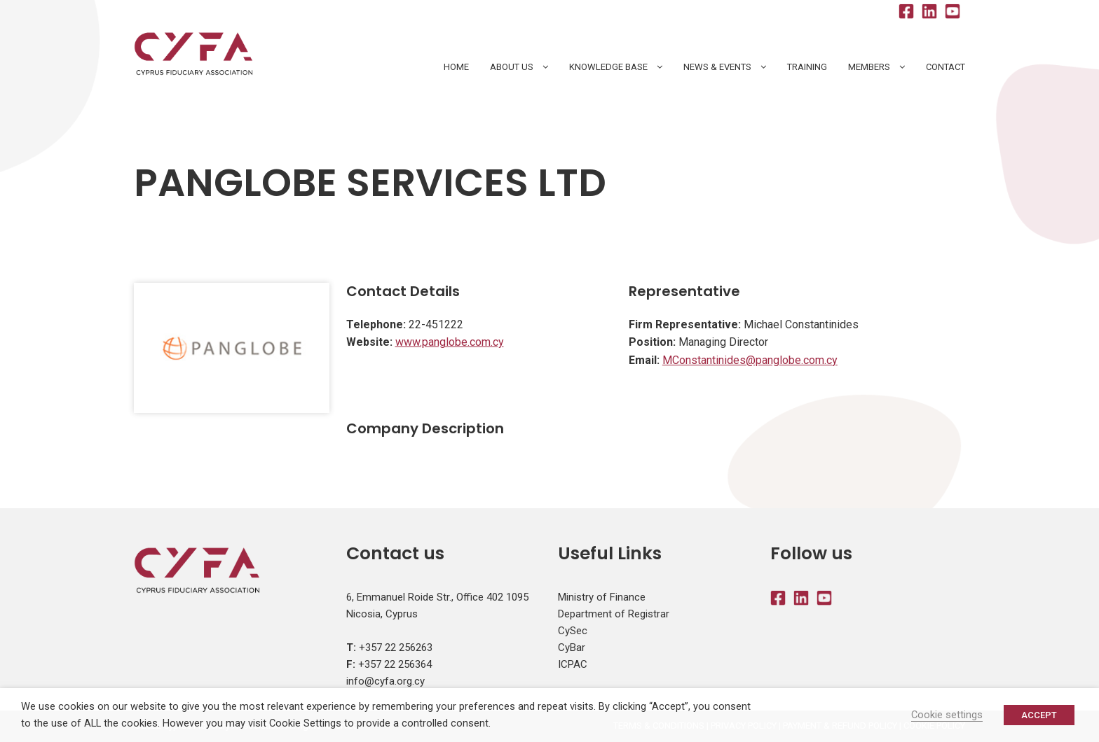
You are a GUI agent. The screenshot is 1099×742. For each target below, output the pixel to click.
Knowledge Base (608, 67)
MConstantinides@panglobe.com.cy (750, 360)
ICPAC (572, 664)
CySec (572, 630)
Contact (945, 67)
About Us (511, 67)
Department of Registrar (613, 614)
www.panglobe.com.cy (449, 342)
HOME (456, 67)
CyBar (571, 647)
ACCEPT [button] (1039, 715)
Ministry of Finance (602, 597)
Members (869, 67)
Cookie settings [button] (947, 714)
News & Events (717, 67)
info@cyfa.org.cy (385, 681)
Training (807, 67)
